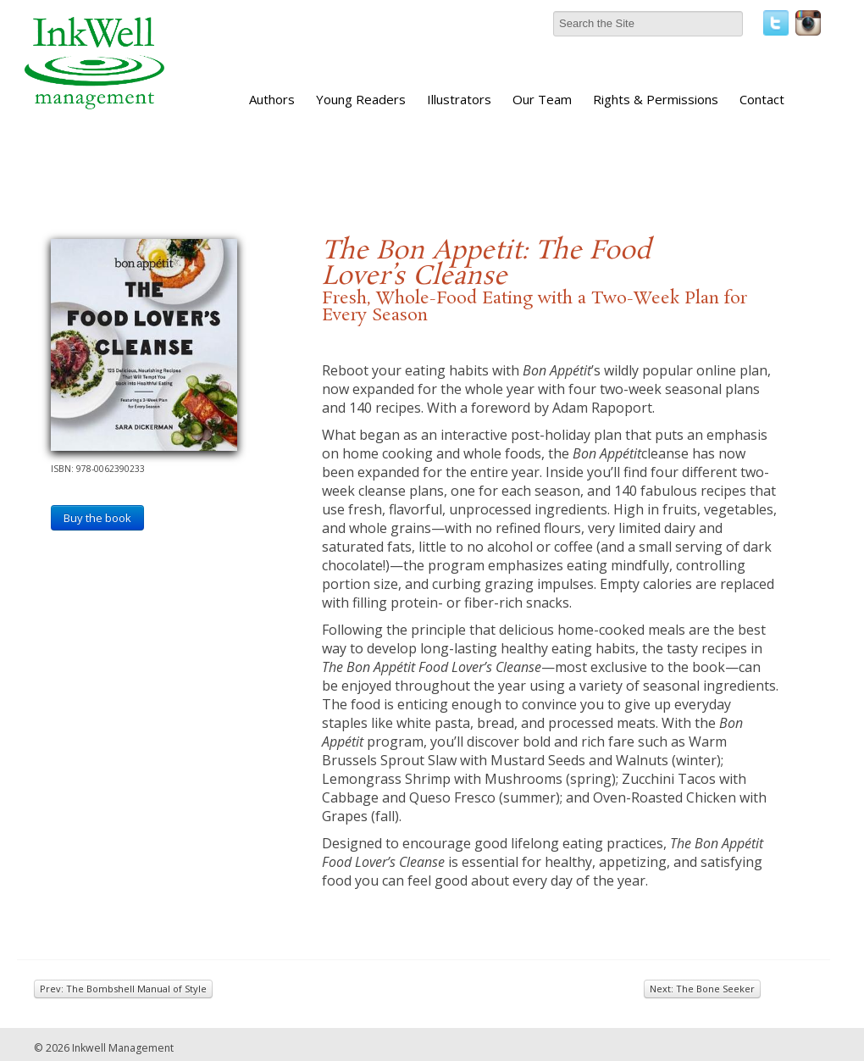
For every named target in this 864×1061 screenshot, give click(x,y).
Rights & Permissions (655, 99)
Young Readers (361, 99)
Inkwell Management (123, 1048)
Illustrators (459, 99)
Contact (761, 99)
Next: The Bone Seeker (702, 988)
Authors (272, 99)
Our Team (542, 99)
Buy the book (97, 517)
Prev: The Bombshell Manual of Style (123, 988)
